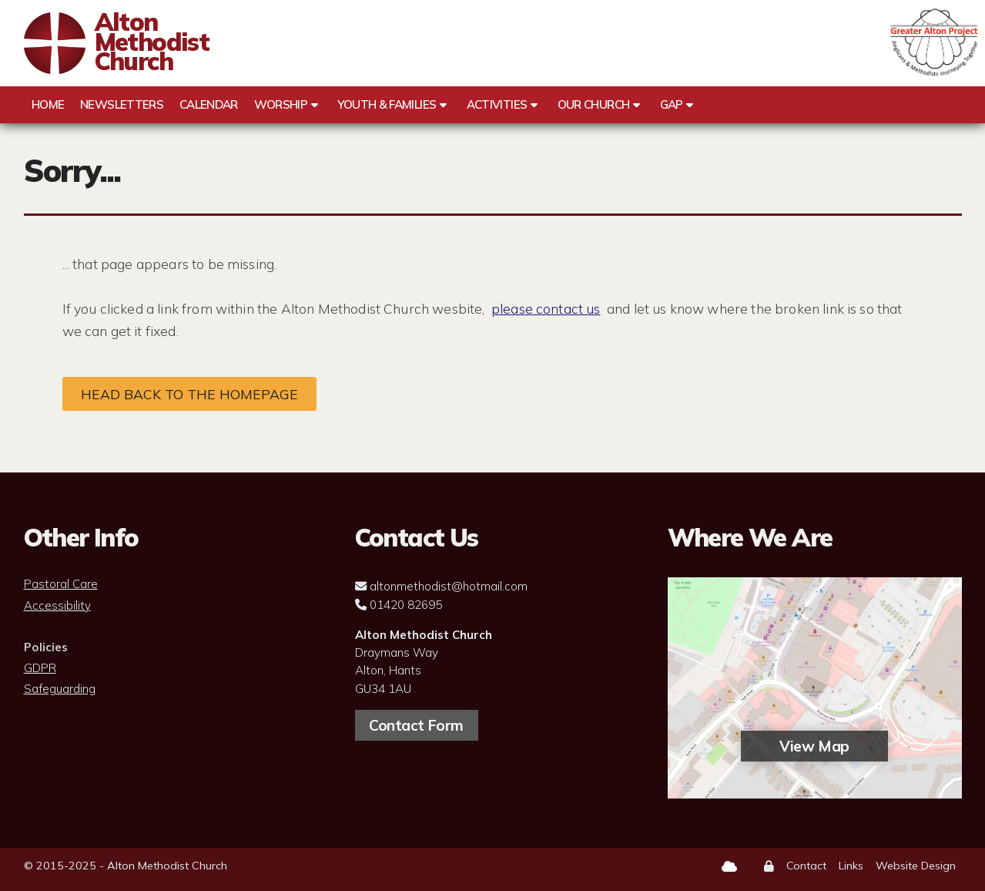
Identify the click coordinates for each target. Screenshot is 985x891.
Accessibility (57, 606)
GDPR (40, 668)
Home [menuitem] (48, 104)
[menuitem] (769, 867)
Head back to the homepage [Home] (189, 393)
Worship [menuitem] (281, 104)
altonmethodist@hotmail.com (449, 586)
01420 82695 (406, 604)
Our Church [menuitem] (594, 104)
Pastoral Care (61, 584)
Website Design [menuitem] (916, 866)
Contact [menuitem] (806, 866)
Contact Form (416, 725)
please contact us (546, 308)
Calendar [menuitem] (208, 104)
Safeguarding (59, 689)
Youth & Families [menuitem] (386, 104)
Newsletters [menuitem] (121, 104)
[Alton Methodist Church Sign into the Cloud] (729, 866)
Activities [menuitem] (497, 104)
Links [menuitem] (851, 866)
